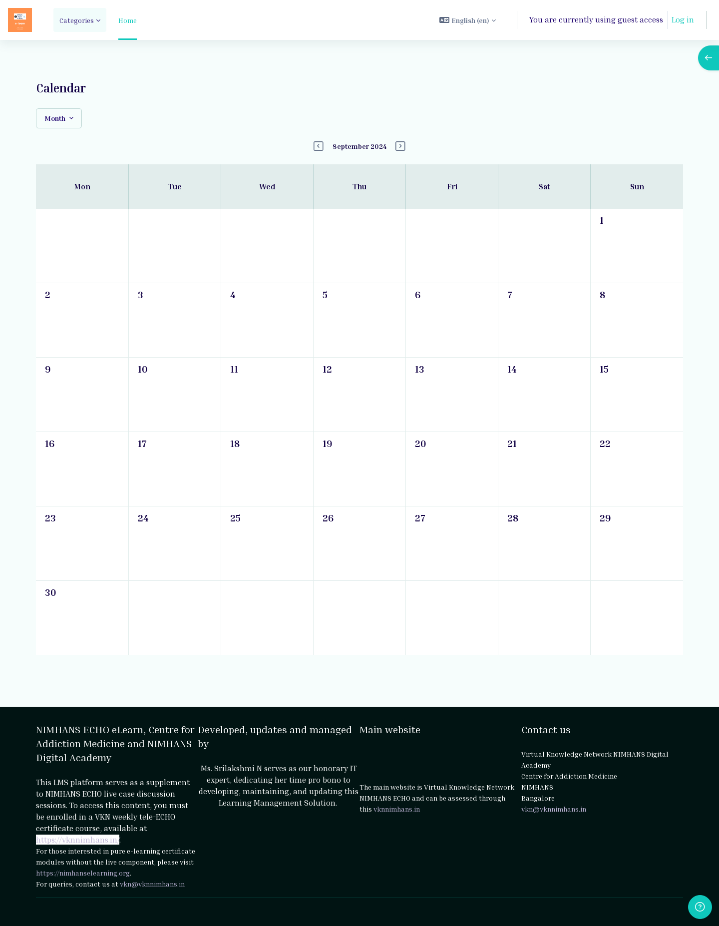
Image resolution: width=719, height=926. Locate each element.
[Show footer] (700, 907)
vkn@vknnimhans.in (152, 884)
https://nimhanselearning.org (83, 873)
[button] (467, 20)
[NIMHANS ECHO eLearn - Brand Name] (20, 20)
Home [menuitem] (127, 20)
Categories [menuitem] (76, 20)
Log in (683, 19)
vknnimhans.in (396, 809)
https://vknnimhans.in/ (77, 840)
